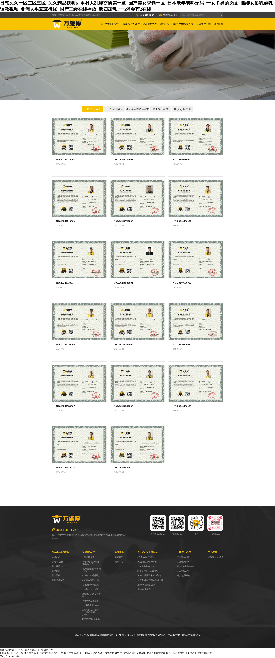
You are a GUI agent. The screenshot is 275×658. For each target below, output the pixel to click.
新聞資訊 (119, 557)
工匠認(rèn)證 (92, 109)
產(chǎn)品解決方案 (146, 585)
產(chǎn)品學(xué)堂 (137, 109)
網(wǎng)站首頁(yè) (109, 23)
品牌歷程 (56, 575)
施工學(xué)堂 (161, 109)
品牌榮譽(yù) (57, 566)
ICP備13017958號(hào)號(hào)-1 (153, 635)
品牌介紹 (56, 557)
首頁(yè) (134, 81)
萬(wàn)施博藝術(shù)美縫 (149, 575)
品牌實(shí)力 (150, 23)
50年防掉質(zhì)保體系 (148, 571)
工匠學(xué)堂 (204, 23)
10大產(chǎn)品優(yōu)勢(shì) (150, 580)
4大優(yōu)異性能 (90, 589)
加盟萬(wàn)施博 (215, 557)
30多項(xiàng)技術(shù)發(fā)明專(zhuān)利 (90, 612)
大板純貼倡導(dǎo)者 (147, 562)
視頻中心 (119, 562)
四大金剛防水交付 (146, 566)
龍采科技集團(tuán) (191, 635)
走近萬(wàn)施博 (131, 23)
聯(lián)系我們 (58, 580)
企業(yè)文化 (57, 562)
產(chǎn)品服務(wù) (183, 23)
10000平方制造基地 (91, 619)
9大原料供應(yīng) (90, 605)
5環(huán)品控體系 (90, 601)
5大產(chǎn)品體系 (146, 557)
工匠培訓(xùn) (114, 109)
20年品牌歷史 (88, 557)
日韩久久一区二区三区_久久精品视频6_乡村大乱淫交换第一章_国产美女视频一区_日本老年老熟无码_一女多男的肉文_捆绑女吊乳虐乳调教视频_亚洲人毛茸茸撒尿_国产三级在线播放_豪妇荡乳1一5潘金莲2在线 (106, 653)
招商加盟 (218, 23)
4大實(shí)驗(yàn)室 (90, 580)
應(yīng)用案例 (182, 109)
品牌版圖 (56, 571)
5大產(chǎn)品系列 (90, 575)
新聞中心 (165, 23)
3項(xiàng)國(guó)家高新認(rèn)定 (90, 563)
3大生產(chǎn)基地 (90, 585)
